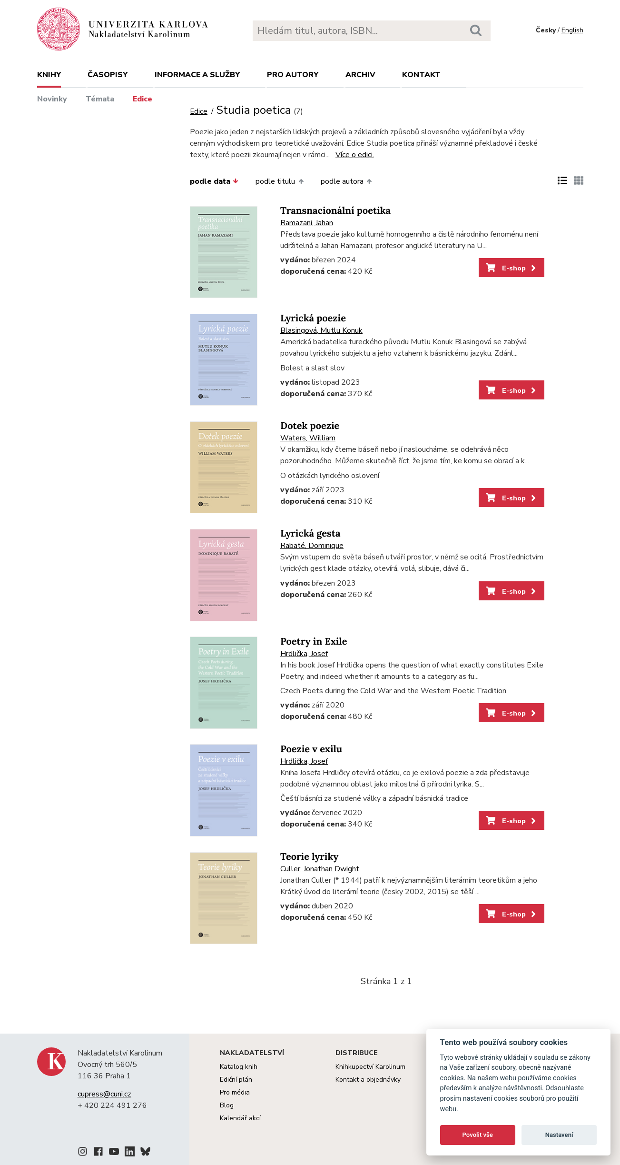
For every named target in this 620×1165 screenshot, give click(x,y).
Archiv (360, 75)
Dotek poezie (309, 426)
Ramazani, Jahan (306, 223)
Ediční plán (236, 1079)
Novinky (52, 99)
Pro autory (292, 75)
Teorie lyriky (309, 857)
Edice (142, 99)
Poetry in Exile (313, 641)
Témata (100, 99)
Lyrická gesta (310, 533)
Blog (227, 1105)
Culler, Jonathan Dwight (319, 869)
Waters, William (307, 438)
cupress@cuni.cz (104, 1094)
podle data (214, 181)
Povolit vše (478, 1134)
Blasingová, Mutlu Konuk (321, 330)
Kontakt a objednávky (368, 1079)
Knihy (49, 75)
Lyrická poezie (313, 318)
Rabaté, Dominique (312, 545)
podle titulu (279, 181)
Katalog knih (238, 1066)
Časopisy (108, 75)
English (572, 30)
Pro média (235, 1092)
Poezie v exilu (311, 749)
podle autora (346, 181)
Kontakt (421, 75)
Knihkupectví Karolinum (370, 1066)
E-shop (512, 268)
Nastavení (559, 1134)
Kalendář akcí (240, 1118)
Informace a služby (197, 75)
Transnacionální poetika (335, 211)
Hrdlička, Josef (304, 653)
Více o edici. (354, 154)
